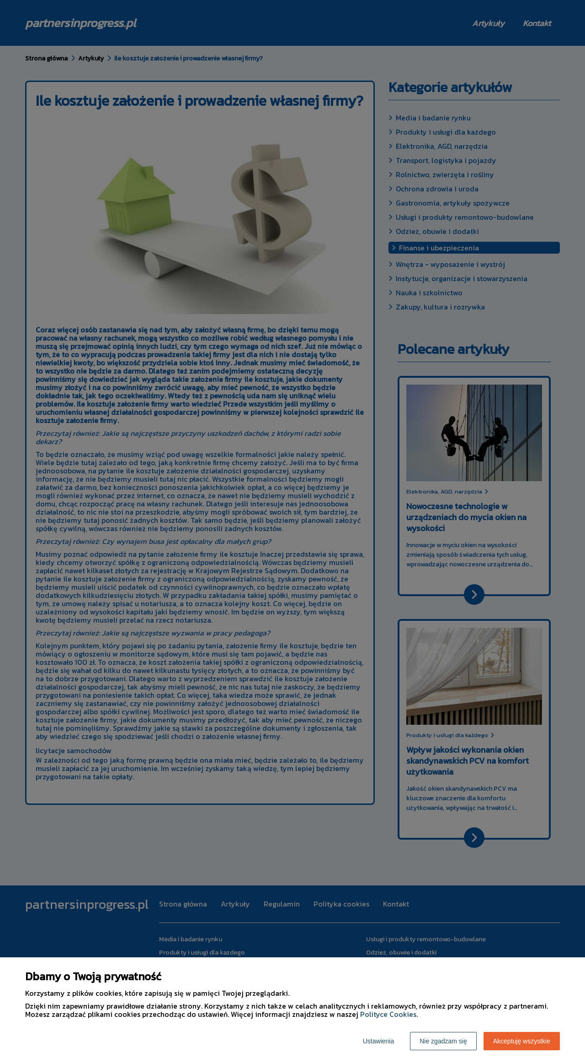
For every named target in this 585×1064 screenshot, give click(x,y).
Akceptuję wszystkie (521, 1041)
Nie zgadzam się (443, 1041)
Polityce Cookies (388, 1014)
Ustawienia (378, 1041)
